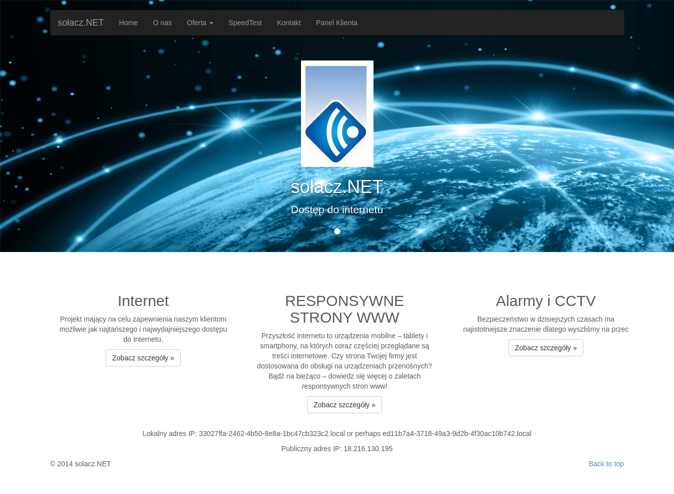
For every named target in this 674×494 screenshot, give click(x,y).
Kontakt (289, 23)
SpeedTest (245, 23)
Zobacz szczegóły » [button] (143, 358)
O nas (162, 23)
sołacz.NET (81, 23)
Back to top (606, 464)
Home (128, 23)
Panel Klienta (337, 23)
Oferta (200, 23)
